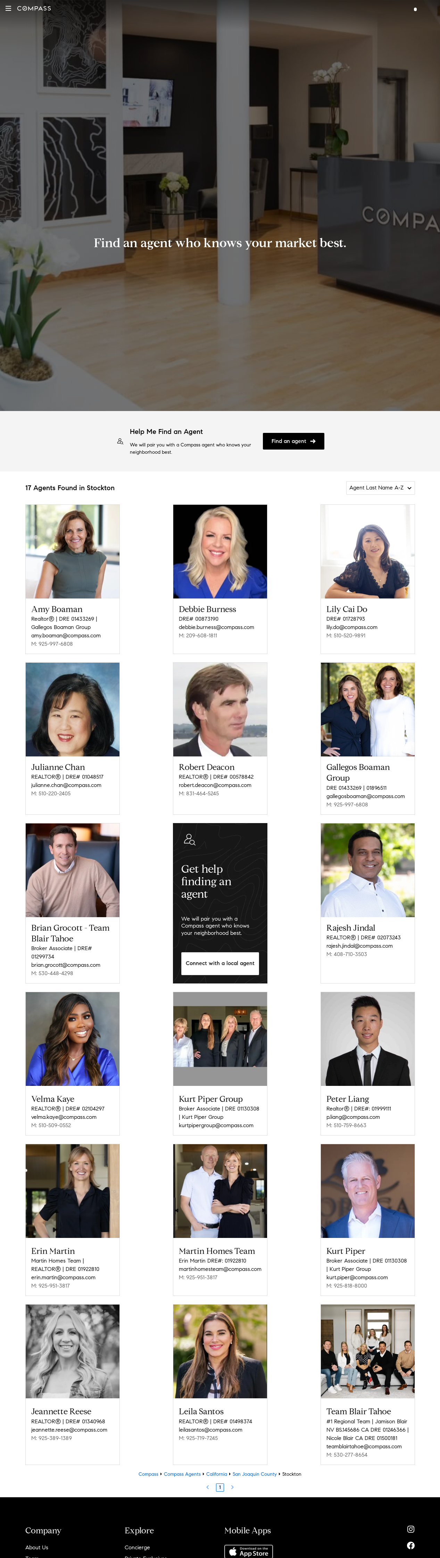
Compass (148, 1474)
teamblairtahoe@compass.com (364, 1446)
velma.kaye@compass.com (64, 1117)
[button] (8, 8)
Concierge (137, 1547)
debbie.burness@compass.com (216, 627)
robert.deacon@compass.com (215, 785)
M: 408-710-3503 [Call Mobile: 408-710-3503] (346, 954)
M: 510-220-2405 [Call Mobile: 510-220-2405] (50, 793)
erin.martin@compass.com (63, 1277)
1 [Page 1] (220, 1487)
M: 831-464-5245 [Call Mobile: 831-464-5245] (199, 793)
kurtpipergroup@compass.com (216, 1125)
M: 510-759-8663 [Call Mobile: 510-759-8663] (346, 1125)
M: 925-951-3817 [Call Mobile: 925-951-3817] (50, 1285)
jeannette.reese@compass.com (69, 1429)
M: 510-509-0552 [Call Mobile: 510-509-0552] (51, 1125)
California (216, 1474)
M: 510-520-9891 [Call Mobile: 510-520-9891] (345, 635)
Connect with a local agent (220, 963)
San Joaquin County (255, 1474)
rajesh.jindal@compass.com (359, 946)
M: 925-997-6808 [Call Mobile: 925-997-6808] (52, 643)
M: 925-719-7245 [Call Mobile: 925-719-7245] (198, 1438)
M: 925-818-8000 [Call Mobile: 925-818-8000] (346, 1285)
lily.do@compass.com (351, 627)
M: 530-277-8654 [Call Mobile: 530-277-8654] (346, 1454)
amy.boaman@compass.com (66, 635)
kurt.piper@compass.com (357, 1277)
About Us (36, 1547)
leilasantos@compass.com (210, 1429)
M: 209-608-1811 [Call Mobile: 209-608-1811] (198, 635)
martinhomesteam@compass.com (220, 1269)
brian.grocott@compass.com (65, 965)
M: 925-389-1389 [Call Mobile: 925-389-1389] (51, 1438)
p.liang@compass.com (353, 1117)
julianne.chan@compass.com (66, 785)
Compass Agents (182, 1474)
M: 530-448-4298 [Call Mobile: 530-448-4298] (52, 973)
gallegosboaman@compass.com (365, 796)
